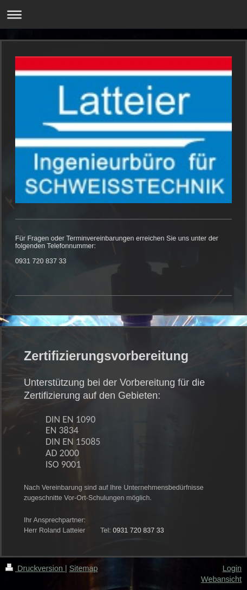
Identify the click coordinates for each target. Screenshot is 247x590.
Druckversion (35, 568)
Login (232, 568)
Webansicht (221, 579)
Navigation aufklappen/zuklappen (123, 14)
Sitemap (83, 568)
